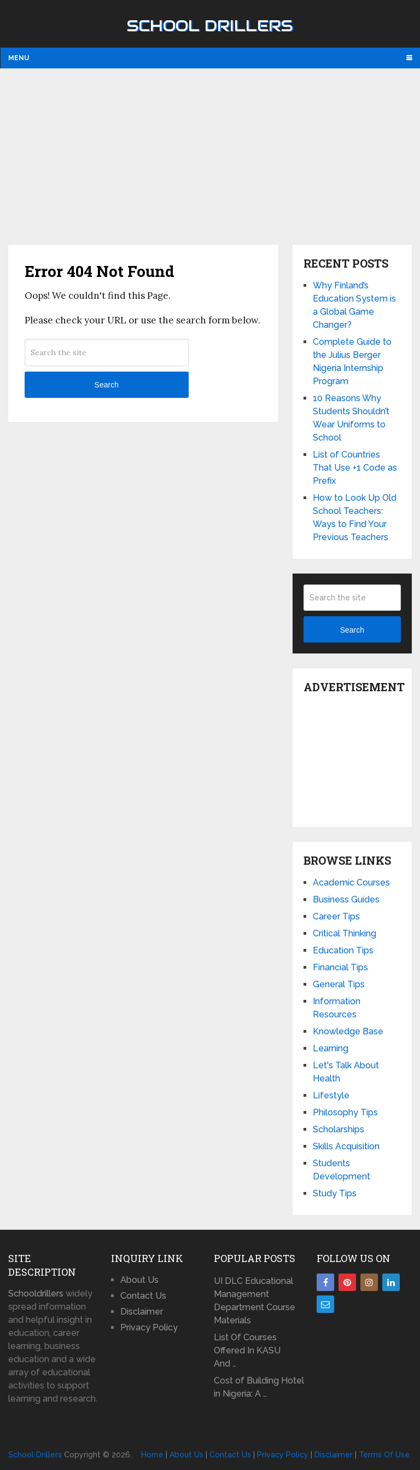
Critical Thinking (344, 933)
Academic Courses (351, 882)
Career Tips (336, 916)
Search (107, 384)
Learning (330, 1048)
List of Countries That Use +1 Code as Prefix (355, 467)
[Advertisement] (209, 156)
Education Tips (343, 950)
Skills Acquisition (346, 1146)
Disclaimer (141, 1311)
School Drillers (210, 26)
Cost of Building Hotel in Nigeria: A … (259, 1387)
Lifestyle (331, 1095)
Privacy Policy (149, 1327)
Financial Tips (340, 967)
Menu (18, 58)
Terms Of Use (384, 1454)
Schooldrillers (35, 1293)
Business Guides (346, 899)
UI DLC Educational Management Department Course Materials (254, 1301)
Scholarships (338, 1129)
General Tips (339, 984)
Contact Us (143, 1295)
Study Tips (335, 1193)
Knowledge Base (348, 1031)
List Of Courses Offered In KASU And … (247, 1350)
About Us (139, 1280)
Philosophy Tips (345, 1112)
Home (152, 1454)
